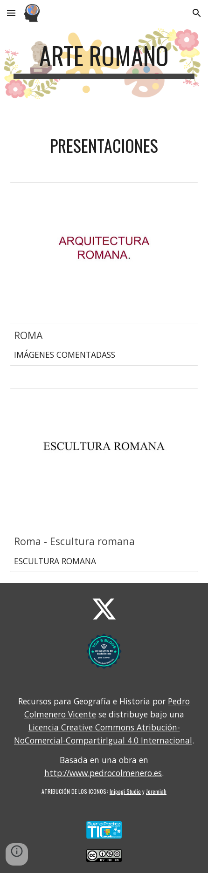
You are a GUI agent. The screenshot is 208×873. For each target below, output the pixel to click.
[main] (104, 60)
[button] (11, 13)
